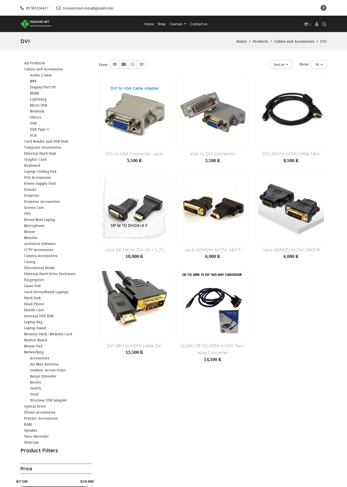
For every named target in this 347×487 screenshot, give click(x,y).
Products (260, 41)
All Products (34, 63)
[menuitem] (149, 24)
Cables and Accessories (294, 41)
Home (241, 41)
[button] (281, 64)
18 (317, 64)
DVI (323, 41)
